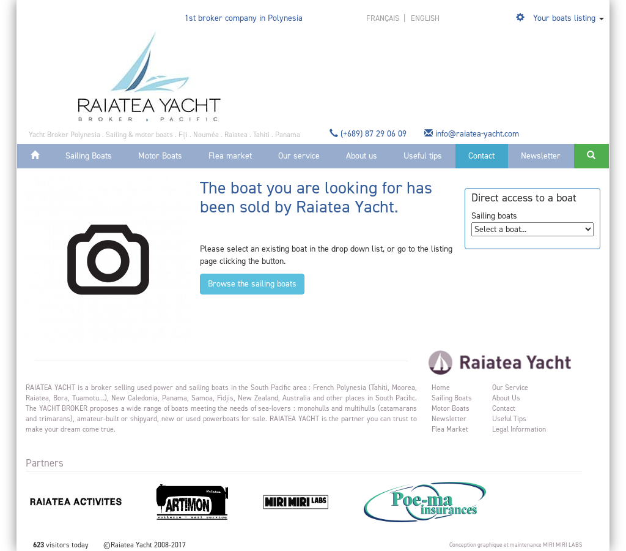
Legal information (519, 429)
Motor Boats (160, 156)
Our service (299, 156)
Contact (481, 156)
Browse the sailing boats (252, 284)
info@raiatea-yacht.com (472, 134)
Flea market (230, 156)
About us (361, 156)
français (383, 18)
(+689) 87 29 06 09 (369, 134)
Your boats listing (564, 18)
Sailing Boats (88, 156)
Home (441, 387)
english (425, 18)
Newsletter (541, 156)
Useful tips (422, 156)
